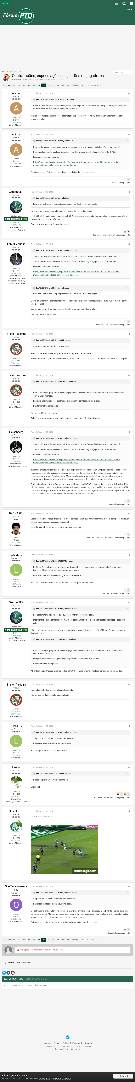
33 (63, 85)
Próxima (75, 85)
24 (19, 85)
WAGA (18, 79)
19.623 (16, 271)
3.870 (16, 459)
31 (53, 85)
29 (43, 85)
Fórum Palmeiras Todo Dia (51, 79)
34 (68, 85)
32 (58, 85)
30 (48, 85)
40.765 (16, 794)
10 (130, 72)
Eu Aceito (123, 1077)
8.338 (16, 120)
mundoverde (108, 235)
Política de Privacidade (62, 1078)
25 (24, 85)
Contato (88, 1043)
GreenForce (16, 811)
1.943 (16, 916)
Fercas (16, 767)
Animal (16, 93)
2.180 (16, 581)
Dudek (98, 325)
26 (29, 85)
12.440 (16, 838)
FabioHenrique (16, 244)
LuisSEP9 (61, 340)
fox (95, 235)
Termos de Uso (45, 1078)
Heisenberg (16, 432)
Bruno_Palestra (64, 141)
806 (16, 540)
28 (38, 85)
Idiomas (47, 1043)
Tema (57, 1043)
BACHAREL (16, 513)
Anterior (11, 85)
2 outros (117, 538)
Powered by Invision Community (67, 1049)
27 (34, 85)
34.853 (16, 361)
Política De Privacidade (73, 1043)
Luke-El (118, 325)
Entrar (129, 10)
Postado (41, 93)
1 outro (118, 235)
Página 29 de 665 (94, 85)
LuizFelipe (108, 538)
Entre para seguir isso (12, 71)
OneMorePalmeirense (16, 888)
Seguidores (119, 72)
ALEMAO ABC (62, 99)
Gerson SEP (116, 183)
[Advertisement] (67, 48)
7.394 (16, 222)
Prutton (107, 798)
